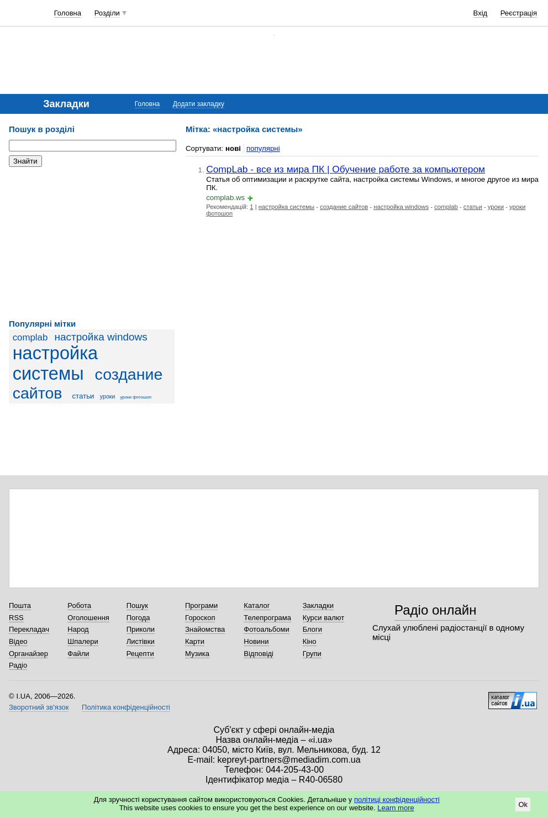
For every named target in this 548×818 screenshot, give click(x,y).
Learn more (395, 808)
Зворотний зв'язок (38, 707)
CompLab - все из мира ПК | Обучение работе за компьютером (345, 169)
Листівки (141, 641)
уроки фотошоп (135, 397)
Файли (78, 653)
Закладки (318, 605)
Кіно (310, 641)
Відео (18, 641)
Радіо (18, 665)
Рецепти (140, 653)
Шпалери (82, 641)
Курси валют (324, 618)
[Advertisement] (92, 243)
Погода (138, 618)
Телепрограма (267, 618)
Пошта (20, 605)
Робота (79, 605)
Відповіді (258, 653)
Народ (77, 629)
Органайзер (28, 653)
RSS (16, 618)
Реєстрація (518, 13)
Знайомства (205, 629)
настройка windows (100, 337)
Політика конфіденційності (126, 707)
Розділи (107, 13)
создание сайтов (344, 206)
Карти (194, 641)
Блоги (312, 629)
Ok (523, 804)
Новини (256, 641)
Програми (201, 605)
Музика (197, 653)
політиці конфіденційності (397, 799)
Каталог (257, 605)
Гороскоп (200, 618)
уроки (107, 396)
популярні (263, 148)
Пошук (137, 605)
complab (30, 337)
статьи (83, 396)
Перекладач (29, 629)
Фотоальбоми (266, 629)
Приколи (141, 629)
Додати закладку (198, 104)
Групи (312, 653)
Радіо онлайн (435, 609)
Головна (67, 13)
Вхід (480, 13)
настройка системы (55, 363)
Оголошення (88, 618)
